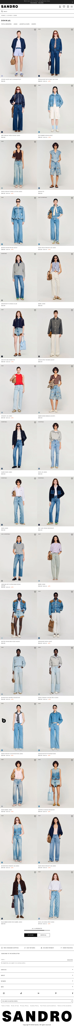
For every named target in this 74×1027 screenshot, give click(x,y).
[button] (60, 6)
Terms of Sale (6, 1005)
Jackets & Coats (24, 24)
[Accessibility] (4, 721)
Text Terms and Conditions (48, 1005)
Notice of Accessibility (64, 1005)
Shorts (34, 24)
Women (3, 15)
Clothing (9, 15)
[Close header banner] (72, 2)
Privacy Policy (24, 1005)
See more (31, 935)
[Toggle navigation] (72, 7)
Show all (43, 935)
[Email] (37, 960)
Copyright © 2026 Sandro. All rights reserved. (37, 1024)
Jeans (15, 24)
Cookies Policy (34, 1005)
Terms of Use (15, 1005)
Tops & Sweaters (6, 24)
